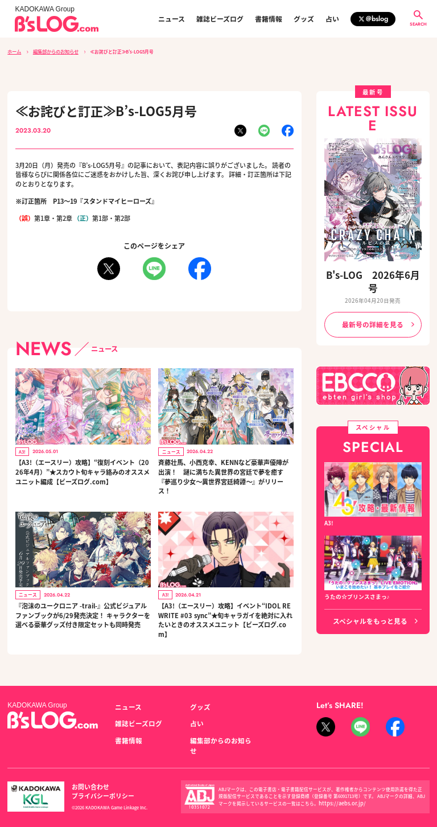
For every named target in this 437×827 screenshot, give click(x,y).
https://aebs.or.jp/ (337, 786)
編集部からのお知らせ (54, 51)
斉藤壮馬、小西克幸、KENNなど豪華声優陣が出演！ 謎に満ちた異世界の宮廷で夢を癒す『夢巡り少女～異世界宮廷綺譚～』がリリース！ (223, 475)
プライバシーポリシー (144, 773)
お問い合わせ (87, 773)
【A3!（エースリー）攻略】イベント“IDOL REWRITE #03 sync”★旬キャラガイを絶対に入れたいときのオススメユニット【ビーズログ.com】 (224, 618)
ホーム (14, 51)
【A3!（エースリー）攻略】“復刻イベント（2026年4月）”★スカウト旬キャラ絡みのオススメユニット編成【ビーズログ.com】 (81, 470)
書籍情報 (268, 18)
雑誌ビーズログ (220, 18)
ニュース (171, 18)
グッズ (304, 18)
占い (332, 18)
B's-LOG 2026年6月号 (372, 273)
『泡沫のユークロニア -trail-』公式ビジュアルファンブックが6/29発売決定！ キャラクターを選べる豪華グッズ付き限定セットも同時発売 (82, 613)
